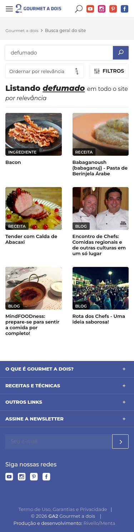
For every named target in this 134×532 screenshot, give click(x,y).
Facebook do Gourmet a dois (125, 9)
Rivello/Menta (99, 523)
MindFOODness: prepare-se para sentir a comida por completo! (32, 324)
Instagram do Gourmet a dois (102, 9)
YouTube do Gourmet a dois (90, 9)
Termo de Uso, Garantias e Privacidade (63, 509)
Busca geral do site (65, 30)
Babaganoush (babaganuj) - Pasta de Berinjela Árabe (100, 167)
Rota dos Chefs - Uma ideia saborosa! (99, 319)
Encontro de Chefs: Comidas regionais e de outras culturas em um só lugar (99, 244)
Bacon (13, 162)
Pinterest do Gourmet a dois (113, 9)
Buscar (79, 9)
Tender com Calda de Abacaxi (31, 239)
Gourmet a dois (22, 30)
